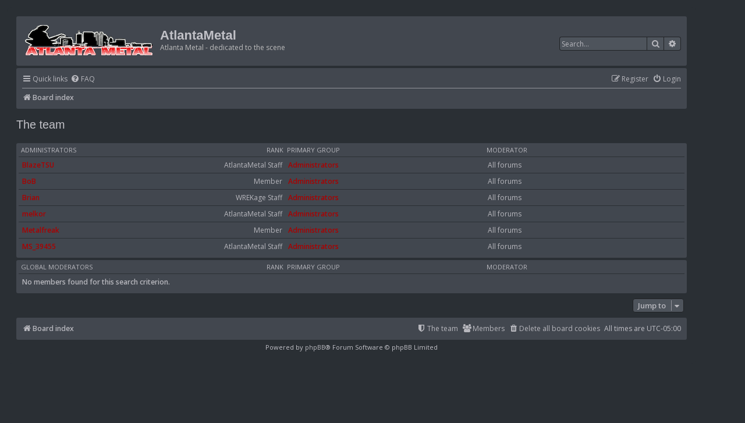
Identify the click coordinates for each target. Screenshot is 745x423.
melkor (34, 214)
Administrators (48, 150)
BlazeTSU (38, 165)
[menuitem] (82, 79)
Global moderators (57, 267)
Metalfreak (40, 230)
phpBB (315, 347)
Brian (31, 197)
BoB (29, 181)
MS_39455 (39, 246)
